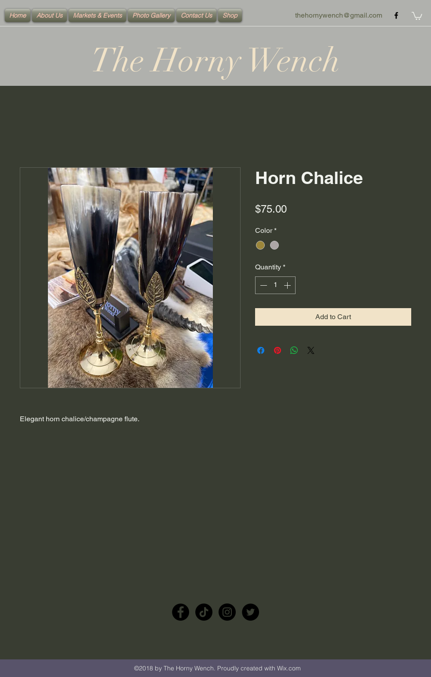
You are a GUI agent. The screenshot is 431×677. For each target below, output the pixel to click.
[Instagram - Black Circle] (227, 612)
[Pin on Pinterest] (277, 350)
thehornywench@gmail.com (338, 15)
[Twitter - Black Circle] (250, 612)
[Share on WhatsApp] (294, 350)
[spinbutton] (275, 285)
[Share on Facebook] (261, 350)
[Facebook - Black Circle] (180, 612)
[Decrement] (262, 285)
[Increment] (288, 285)
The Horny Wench (215, 60)
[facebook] (396, 15)
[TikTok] (203, 612)
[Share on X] (311, 350)
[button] (417, 15)
